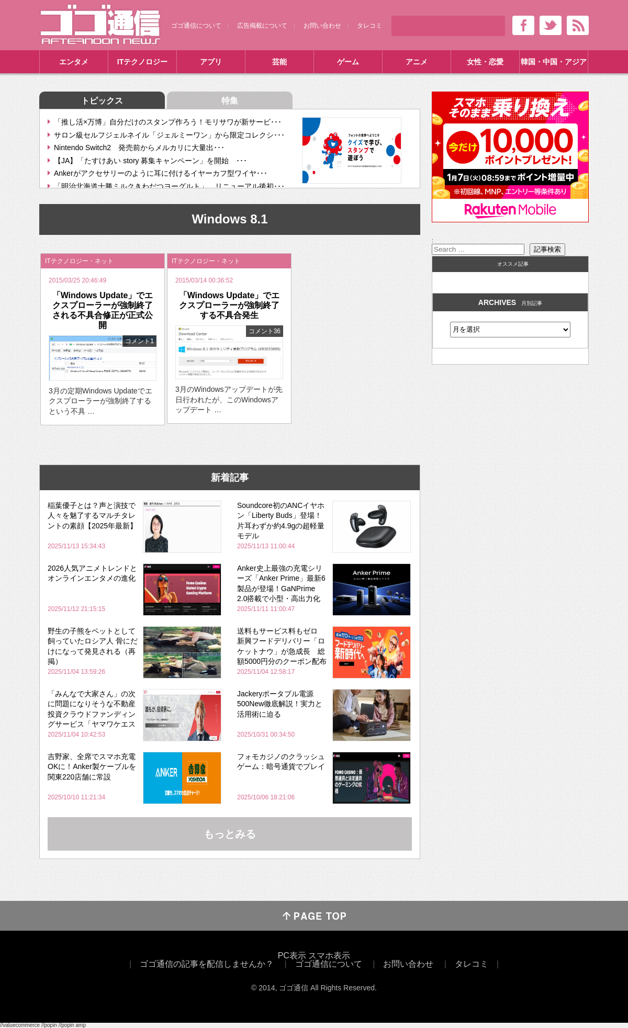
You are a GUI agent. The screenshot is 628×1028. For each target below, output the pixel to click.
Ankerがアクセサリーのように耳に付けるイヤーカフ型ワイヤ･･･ (160, 173)
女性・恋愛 (485, 62)
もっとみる (230, 834)
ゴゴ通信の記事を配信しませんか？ (207, 963)
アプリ (211, 62)
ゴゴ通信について (196, 25)
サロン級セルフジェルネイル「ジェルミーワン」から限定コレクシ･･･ (169, 135)
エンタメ (73, 62)
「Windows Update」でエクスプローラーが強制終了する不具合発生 (229, 305)
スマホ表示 (329, 955)
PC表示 (292, 955)
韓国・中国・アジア (554, 62)
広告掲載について (262, 25)
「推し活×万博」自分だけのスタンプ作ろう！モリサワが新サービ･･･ (168, 122)
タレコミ (369, 25)
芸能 (279, 62)
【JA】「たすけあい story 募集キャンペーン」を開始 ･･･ (150, 160)
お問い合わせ (322, 25)
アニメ (417, 62)
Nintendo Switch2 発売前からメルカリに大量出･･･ (139, 147)
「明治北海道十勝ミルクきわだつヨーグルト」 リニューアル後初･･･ (169, 186)
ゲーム (348, 62)
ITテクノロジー (142, 62)
